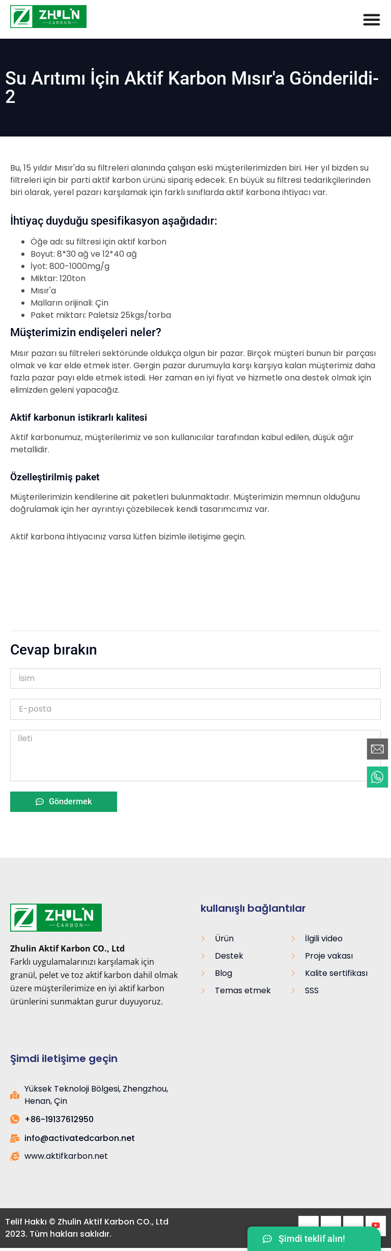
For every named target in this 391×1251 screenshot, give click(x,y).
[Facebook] (308, 1226)
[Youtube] (376, 1226)
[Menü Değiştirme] (371, 19)
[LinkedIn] (353, 1226)
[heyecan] (331, 1226)
